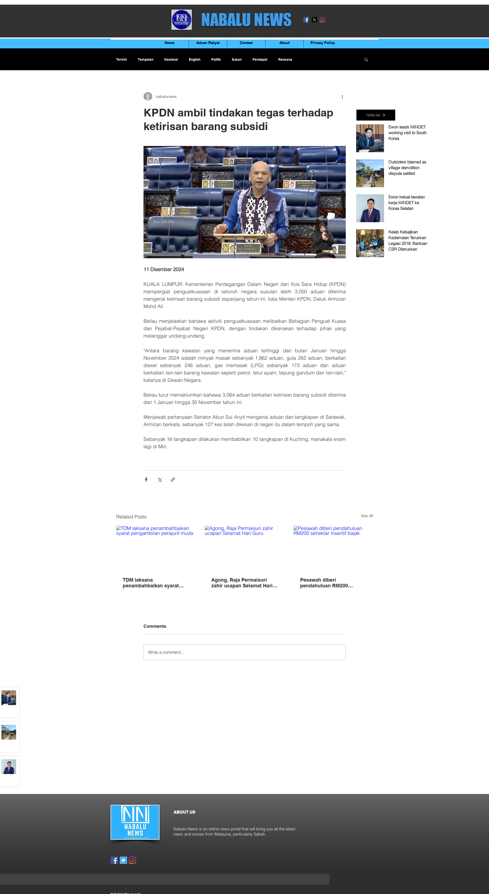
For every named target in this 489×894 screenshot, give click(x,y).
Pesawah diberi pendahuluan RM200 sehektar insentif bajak (326, 582)
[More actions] (342, 96)
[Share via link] (172, 479)
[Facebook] (306, 19)
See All (367, 515)
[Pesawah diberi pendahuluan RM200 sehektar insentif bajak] (333, 548)
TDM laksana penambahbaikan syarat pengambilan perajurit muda (156, 582)
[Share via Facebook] (146, 479)
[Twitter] (123, 860)
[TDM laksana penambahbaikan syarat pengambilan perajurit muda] (156, 548)
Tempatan (145, 59)
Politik (216, 59)
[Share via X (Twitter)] (159, 479)
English (194, 59)
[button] (366, 59)
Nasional (171, 59)
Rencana (285, 59)
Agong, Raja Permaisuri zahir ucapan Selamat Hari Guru (242, 582)
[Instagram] (322, 19)
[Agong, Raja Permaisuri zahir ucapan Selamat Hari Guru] (244, 548)
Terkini (121, 59)
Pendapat (260, 59)
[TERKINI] (375, 115)
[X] (314, 19)
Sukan (237, 59)
